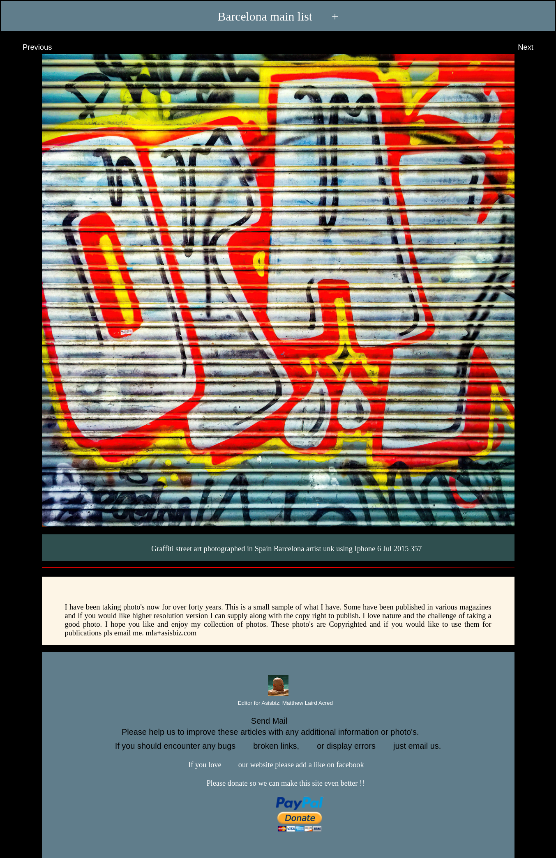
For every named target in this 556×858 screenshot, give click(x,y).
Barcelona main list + (278, 16)
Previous (29, 47)
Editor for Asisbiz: (278, 703)
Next (533, 47)
